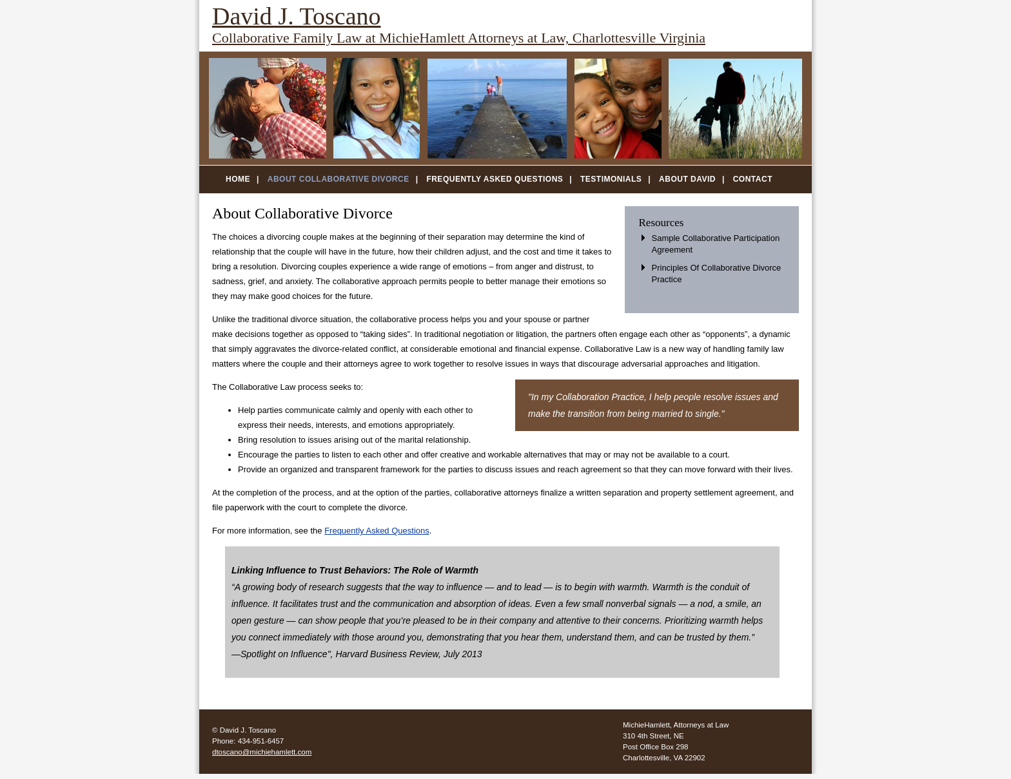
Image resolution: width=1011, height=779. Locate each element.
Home (238, 179)
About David (687, 179)
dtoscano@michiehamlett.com (261, 752)
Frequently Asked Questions (494, 179)
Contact (752, 179)
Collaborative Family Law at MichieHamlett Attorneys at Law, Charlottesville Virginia (458, 38)
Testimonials (611, 179)
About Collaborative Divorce (338, 179)
